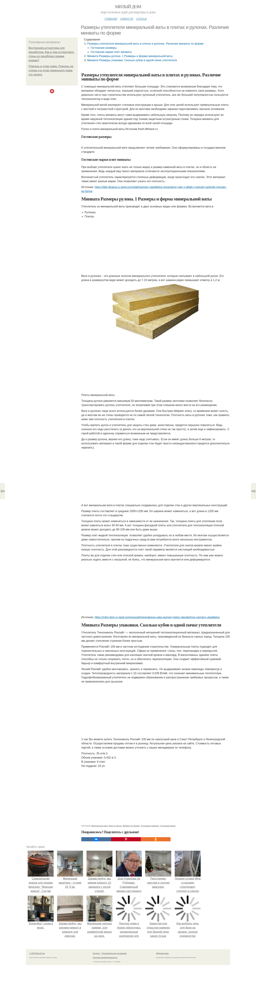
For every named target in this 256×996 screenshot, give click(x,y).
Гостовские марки (167, 826)
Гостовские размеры (103, 47)
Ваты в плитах (115, 826)
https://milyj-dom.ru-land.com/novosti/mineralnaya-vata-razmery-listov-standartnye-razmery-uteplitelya (157, 617)
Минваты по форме (131, 826)
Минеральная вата (99, 826)
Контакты (96, 953)
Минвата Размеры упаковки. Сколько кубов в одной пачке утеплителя (132, 60)
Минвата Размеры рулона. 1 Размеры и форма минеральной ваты (130, 56)
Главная (110, 18)
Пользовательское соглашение (114, 953)
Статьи (141, 18)
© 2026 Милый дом (37, 953)
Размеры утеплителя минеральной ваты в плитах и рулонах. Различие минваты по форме (145, 43)
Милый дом (128, 6)
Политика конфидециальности (105, 957)
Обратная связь (162, 953)
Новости (126, 18)
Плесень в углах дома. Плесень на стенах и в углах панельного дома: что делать (51, 70)
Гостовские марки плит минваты (111, 51)
